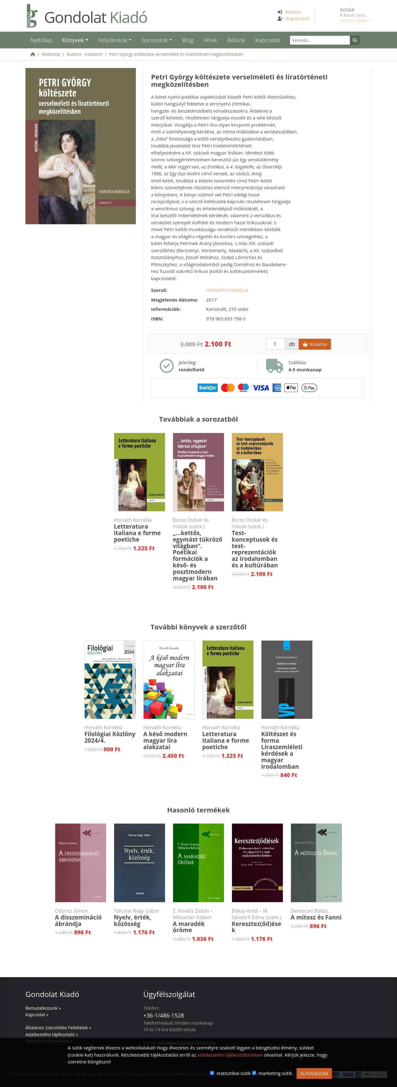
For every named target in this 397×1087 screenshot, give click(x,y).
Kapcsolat (267, 40)
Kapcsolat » (36, 1015)
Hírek (210, 40)
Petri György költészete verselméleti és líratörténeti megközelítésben (176, 54)
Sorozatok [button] (155, 40)
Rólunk (236, 40)
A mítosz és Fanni (316, 914)
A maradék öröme (198, 921)
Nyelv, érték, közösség (139, 918)
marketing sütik (275, 1073)
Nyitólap (41, 40)
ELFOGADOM (314, 1073)
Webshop (51, 54)
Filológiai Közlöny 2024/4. (110, 734)
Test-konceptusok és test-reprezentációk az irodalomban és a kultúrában (257, 543)
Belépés (293, 12)
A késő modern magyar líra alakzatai (169, 737)
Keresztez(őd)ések (257, 921)
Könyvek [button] (73, 40)
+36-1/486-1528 (163, 1015)
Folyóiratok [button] (112, 40)
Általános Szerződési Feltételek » (58, 1028)
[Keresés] (320, 40)
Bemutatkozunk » (43, 1008)
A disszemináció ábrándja (80, 918)
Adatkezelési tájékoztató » (51, 1034)
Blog (188, 40)
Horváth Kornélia (227, 290)
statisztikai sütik (233, 1073)
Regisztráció (297, 18)
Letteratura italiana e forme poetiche (139, 530)
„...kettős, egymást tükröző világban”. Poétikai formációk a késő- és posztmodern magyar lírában (198, 549)
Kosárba (315, 344)
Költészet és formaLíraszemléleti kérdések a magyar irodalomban (287, 747)
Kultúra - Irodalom (84, 54)
